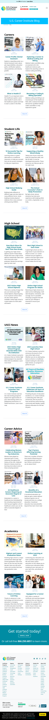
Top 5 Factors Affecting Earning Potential (34, 452)
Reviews (42, 684)
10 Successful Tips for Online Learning (14, 152)
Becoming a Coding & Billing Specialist (35, 94)
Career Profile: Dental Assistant (14, 58)
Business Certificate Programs (4, 676)
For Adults (20, 668)
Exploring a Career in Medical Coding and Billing (35, 59)
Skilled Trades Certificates (5, 680)
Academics (35, 676)
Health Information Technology (12, 671)
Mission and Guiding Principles (43, 666)
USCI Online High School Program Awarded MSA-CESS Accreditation (14, 350)
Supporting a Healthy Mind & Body (35, 152)
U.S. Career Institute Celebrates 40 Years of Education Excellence (35, 389)
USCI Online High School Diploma (14, 286)
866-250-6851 (25, 6)
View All (24, 114)
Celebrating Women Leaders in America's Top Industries (13, 452)
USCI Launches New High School (35, 348)
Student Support (42, 682)
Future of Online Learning (13, 595)
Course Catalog (42, 678)
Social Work (12, 684)
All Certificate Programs (5, 667)
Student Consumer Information (43, 675)
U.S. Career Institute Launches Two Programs (14, 389)
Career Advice (34, 674)
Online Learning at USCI (35, 554)
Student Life (35, 668)
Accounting (12, 665)
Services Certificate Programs (4, 684)
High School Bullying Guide (14, 189)
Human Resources (12, 675)
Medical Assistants (12, 678)
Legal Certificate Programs (4, 689)
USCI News (35, 671)
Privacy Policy (43, 691)
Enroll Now (24, 9)
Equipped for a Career (35, 594)
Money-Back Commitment (28, 674)
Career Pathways (20, 674)
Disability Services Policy (43, 688)
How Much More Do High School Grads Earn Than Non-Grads (14, 247)
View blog (35, 665)
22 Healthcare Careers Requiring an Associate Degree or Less (13, 493)
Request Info (33, 9)
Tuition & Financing (27, 667)
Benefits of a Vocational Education (33, 491)
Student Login (33, 6)
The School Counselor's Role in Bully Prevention (35, 190)
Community (5, 24)
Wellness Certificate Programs (4, 694)
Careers (34, 666)
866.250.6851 (25, 641)
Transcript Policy (43, 693)
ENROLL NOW (24, 635)
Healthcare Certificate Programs (4, 671)
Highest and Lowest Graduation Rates (14, 554)
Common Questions (43, 670)
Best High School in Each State (35, 246)
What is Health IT (14, 93)
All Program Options (20, 665)
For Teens (20, 670)
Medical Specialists (12, 682)
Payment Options (27, 670)
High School (35, 670)
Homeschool (20, 671)
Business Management (13, 667)
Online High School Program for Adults (35, 286)
